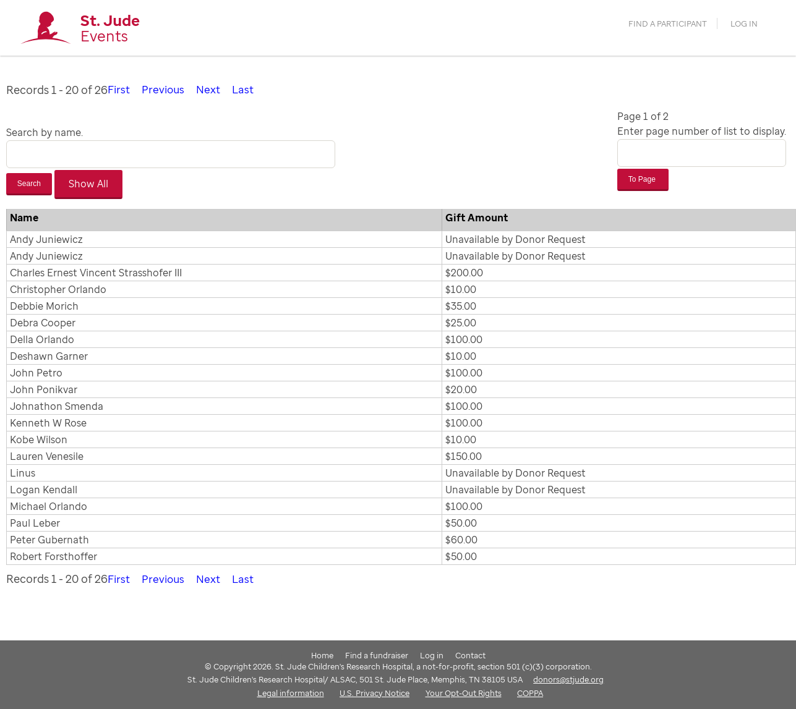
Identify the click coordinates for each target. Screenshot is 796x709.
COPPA (530, 691)
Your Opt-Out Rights (464, 691)
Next (211, 89)
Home (322, 654)
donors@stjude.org (568, 678)
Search (29, 183)
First (119, 89)
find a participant (668, 26)
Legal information (290, 691)
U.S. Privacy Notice (374, 691)
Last (247, 89)
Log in (742, 26)
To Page (642, 178)
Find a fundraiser (376, 654)
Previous (165, 89)
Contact (470, 654)
